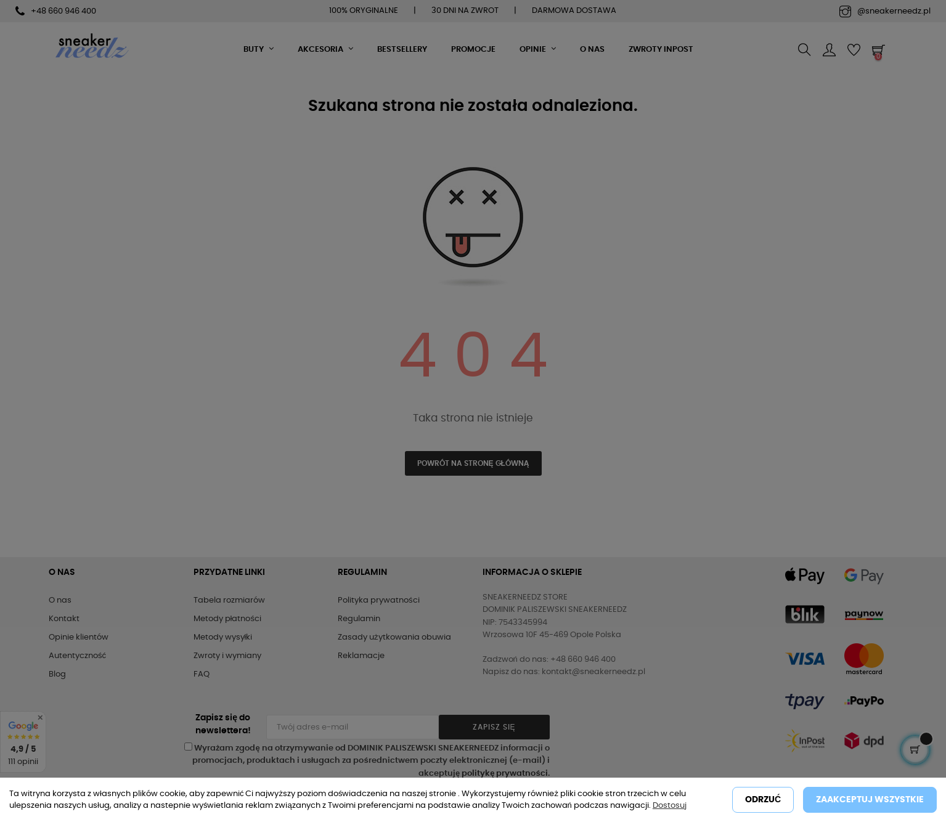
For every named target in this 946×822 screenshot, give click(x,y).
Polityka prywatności (379, 600)
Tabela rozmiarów (229, 600)
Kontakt (64, 619)
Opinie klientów (78, 637)
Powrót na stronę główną (473, 463)
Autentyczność (77, 656)
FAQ (202, 674)
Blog (57, 674)
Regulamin (359, 619)
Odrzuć (763, 800)
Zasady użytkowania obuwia (394, 637)
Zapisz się (494, 727)
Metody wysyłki (223, 637)
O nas (60, 600)
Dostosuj (670, 806)
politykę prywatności (504, 774)
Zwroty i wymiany (227, 656)
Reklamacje (361, 656)
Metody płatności (227, 619)
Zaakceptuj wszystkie (870, 800)
